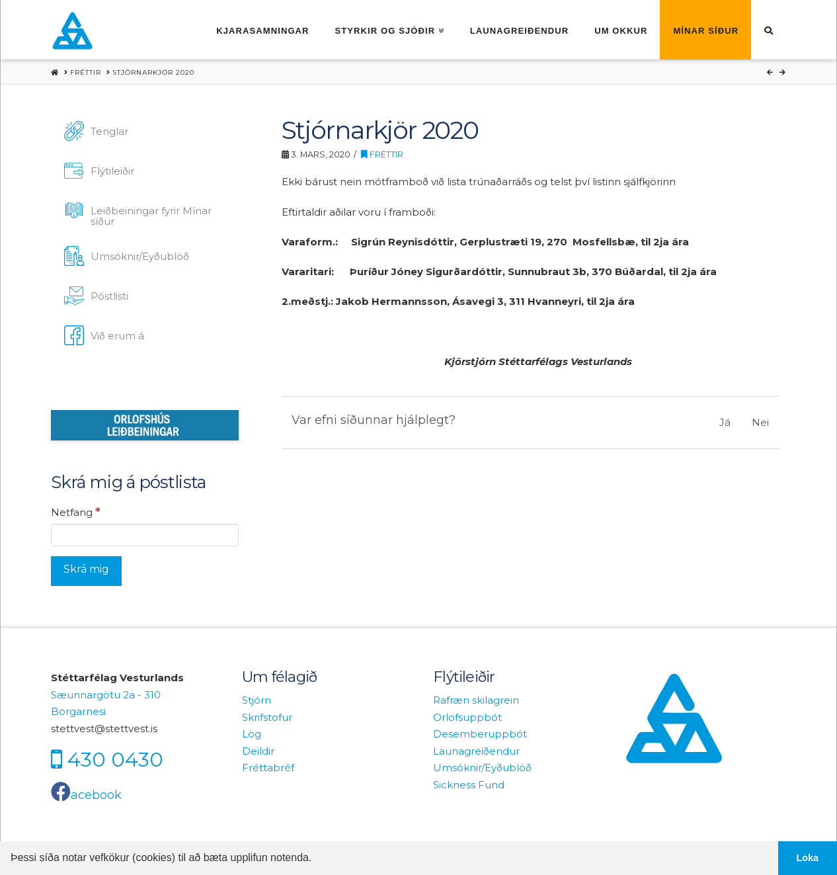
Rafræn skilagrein (476, 700)
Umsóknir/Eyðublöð (482, 767)
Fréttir (382, 154)
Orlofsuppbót (467, 717)
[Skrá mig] (86, 571)
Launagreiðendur (476, 751)
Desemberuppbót (480, 734)
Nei (760, 422)
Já (725, 422)
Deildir (258, 751)
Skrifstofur (267, 717)
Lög (251, 734)
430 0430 (115, 759)
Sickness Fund (468, 784)
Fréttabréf (268, 767)
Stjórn (256, 700)
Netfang (75, 512)
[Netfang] (145, 535)
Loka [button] (808, 858)
